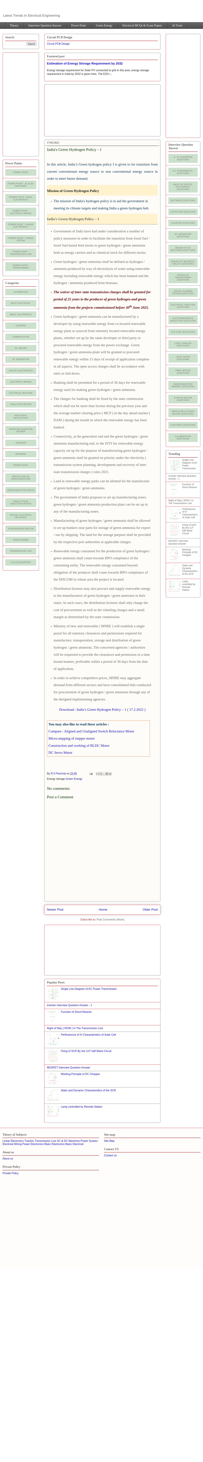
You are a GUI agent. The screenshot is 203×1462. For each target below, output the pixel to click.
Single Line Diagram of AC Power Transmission (89, 988)
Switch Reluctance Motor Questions (183, 412)
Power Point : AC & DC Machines (21, 184)
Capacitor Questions (183, 211)
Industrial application (21, 416)
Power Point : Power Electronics (20, 225)
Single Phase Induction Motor (20, 502)
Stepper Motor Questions (183, 399)
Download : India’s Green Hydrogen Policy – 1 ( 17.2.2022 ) (102, 710)
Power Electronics (33, 1144)
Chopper (21, 325)
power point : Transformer (20, 266)
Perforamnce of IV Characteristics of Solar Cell (88, 1034)
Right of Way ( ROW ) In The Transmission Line (75, 1028)
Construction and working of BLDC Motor (78, 746)
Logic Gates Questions (183, 358)
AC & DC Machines (68, 1140)
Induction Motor (20, 404)
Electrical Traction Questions (183, 306)
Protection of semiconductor (20, 477)
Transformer (21, 539)
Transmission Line (45, 1140)
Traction (29, 1140)
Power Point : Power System (20, 239)
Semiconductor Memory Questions (183, 385)
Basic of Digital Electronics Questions (183, 187)
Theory (14, 25)
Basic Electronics (54, 1144)
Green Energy (104, 25)
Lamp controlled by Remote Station (81, 1106)
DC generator (20, 359)
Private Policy (10, 1173)
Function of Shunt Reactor (76, 1011)
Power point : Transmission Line (21, 252)
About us (7, 1158)
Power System (89, 1140)
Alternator (21, 292)
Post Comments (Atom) (110, 919)
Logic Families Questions (183, 344)
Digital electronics (21, 370)
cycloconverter (21, 562)
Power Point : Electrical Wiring (20, 212)
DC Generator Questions (183, 235)
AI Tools (177, 25)
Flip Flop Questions (183, 332)
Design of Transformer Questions (183, 277)
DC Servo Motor (60, 753)
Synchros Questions (183, 425)
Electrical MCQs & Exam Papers (142, 25)
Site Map (109, 1140)
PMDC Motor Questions (183, 371)
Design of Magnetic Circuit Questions (183, 262)
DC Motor (21, 348)
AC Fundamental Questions (183, 172)
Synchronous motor (21, 528)
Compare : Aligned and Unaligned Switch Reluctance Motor (91, 731)
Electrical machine (21, 393)
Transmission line (21, 551)
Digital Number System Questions (183, 292)
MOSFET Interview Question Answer (68, 1067)
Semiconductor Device (21, 490)
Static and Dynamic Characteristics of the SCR (88, 1090)
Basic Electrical (21, 303)
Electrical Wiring (20, 381)
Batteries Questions (183, 200)
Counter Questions (183, 223)
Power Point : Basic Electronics (21, 198)
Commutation (20, 336)
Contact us (110, 1155)
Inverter (21, 442)
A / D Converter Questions (183, 158)
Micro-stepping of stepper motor (71, 738)
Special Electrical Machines (21, 516)
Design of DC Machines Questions (183, 249)
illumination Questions (183, 437)
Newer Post (55, 909)
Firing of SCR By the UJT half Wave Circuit (86, 1051)
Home (103, 909)
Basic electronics (21, 314)
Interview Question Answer (44, 25)
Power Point (78, 25)
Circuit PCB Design (58, 43)
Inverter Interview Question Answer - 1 (69, 1005)
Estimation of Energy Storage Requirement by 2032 (85, 63)
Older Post (150, 909)
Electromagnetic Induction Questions (183, 319)
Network (20, 454)
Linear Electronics (13, 1140)
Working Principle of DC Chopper (80, 1074)
